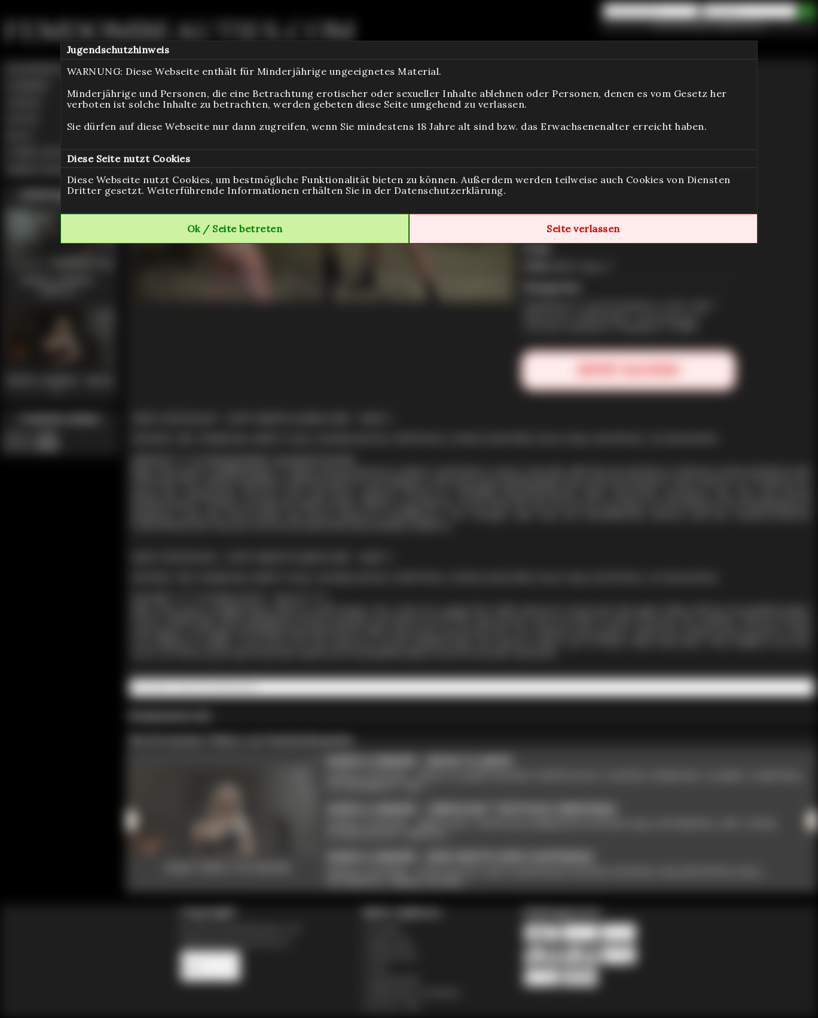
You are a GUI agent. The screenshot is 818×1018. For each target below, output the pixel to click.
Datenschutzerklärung (448, 190)
